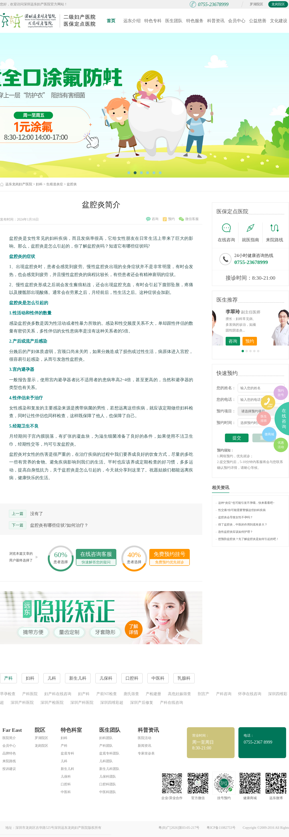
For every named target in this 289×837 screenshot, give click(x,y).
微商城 (269, 434)
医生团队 (174, 20)
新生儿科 (67, 769)
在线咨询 (228, 232)
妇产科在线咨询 (57, 694)
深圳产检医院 (52, 702)
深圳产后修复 (141, 702)
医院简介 (9, 738)
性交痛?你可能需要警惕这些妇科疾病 (241, 510)
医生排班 (264, 418)
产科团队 (106, 745)
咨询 (152, 219)
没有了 (36, 513)
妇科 (39, 184)
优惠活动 (281, 445)
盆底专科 (67, 753)
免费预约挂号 (169, 558)
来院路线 (274, 233)
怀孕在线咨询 (249, 694)
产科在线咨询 (171, 702)
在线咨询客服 (96, 558)
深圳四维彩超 (111, 702)
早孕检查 (7, 694)
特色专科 (153, 20)
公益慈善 (257, 20)
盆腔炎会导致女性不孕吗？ (234, 517)
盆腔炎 (72, 184)
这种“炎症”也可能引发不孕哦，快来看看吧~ (245, 503)
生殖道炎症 (54, 184)
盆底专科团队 (109, 753)
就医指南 (252, 232)
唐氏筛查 (131, 694)
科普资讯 (215, 20)
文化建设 (278, 20)
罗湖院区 (256, 4)
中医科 (66, 792)
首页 (111, 20)
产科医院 (30, 694)
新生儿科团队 (109, 769)
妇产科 (84, 694)
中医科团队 (107, 792)
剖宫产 (203, 694)
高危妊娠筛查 (179, 694)
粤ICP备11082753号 (221, 828)
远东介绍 (132, 20)
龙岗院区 (278, 4)
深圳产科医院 (22, 702)
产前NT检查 (106, 694)
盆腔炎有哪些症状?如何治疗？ (59, 525)
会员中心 (236, 20)
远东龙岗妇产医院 (18, 184)
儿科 (64, 761)
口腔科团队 (107, 784)
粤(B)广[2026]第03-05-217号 (178, 828)
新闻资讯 (144, 745)
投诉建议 (9, 769)
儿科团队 (106, 761)
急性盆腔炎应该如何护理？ (234, 531)
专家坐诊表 (146, 753)
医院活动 (144, 738)
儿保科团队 (107, 776)
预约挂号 (281, 393)
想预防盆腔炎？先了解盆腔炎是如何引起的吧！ (247, 539)
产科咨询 (223, 694)
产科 (64, 745)
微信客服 (189, 219)
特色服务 (195, 20)
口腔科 (66, 784)
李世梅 (258, 311)
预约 (169, 219)
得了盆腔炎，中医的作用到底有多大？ (241, 524)
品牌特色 (9, 753)
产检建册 (153, 694)
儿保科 (66, 776)
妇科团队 (106, 738)
